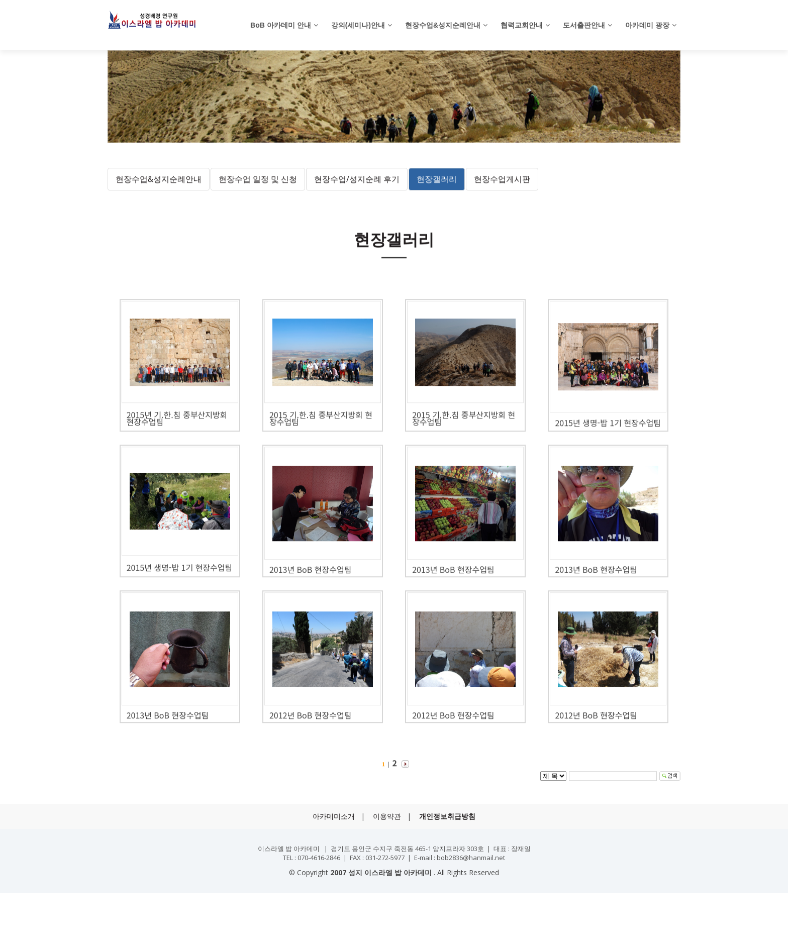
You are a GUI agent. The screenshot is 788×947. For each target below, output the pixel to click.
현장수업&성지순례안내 (442, 25)
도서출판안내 (584, 25)
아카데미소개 (334, 816)
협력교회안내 (522, 25)
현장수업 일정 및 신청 (258, 190)
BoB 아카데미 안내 (280, 25)
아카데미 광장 (647, 25)
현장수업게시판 (502, 190)
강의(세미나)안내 (358, 25)
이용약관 (387, 816)
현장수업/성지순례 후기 (357, 190)
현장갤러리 (437, 190)
